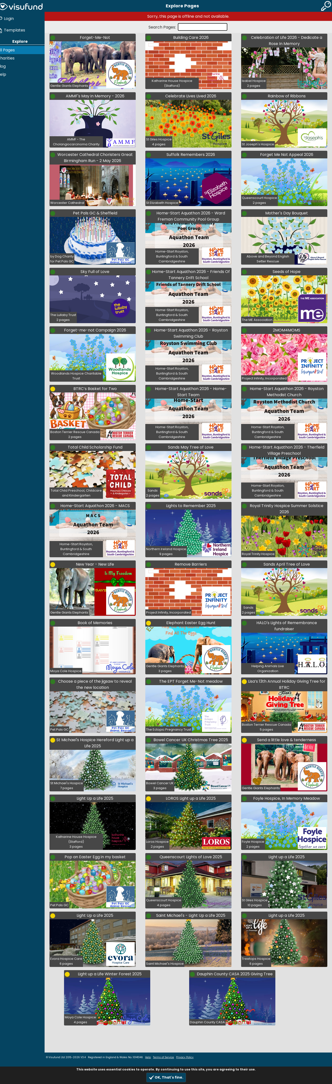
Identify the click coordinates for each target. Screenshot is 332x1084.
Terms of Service (168, 1057)
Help (6, 73)
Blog (6, 65)
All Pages (10, 49)
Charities (10, 57)
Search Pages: (165, 27)
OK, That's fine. (166, 1077)
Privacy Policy (189, 1057)
